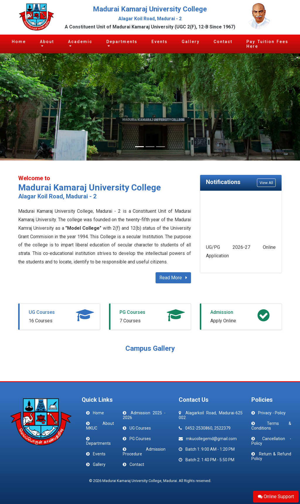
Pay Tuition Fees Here (267, 44)
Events (159, 41)
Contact (223, 41)
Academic (80, 41)
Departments (121, 41)
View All (266, 183)
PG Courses (132, 312)
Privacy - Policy (272, 413)
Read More (173, 277)
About (47, 41)
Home (19, 41)
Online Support (276, 496)
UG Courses (42, 312)
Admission (221, 312)
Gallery (191, 41)
